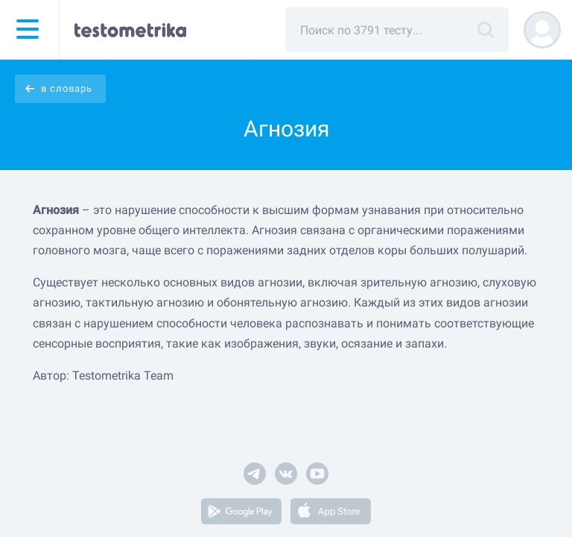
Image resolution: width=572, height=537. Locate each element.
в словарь (66, 88)
